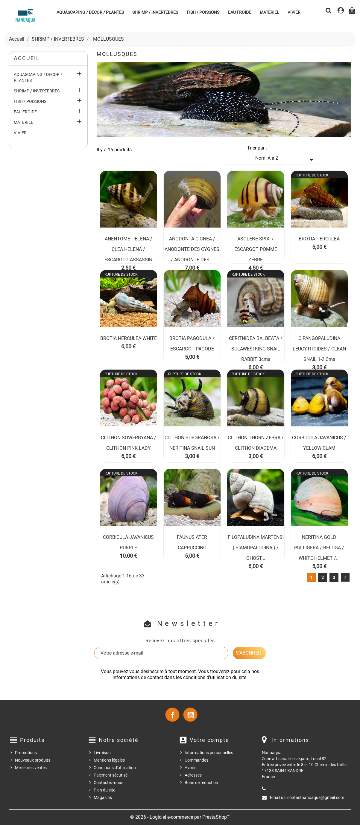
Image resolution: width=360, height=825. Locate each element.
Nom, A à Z (285, 159)
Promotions (26, 752)
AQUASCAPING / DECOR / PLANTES (90, 12)
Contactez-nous (108, 782)
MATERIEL (269, 12)
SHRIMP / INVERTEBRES (155, 12)
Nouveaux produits (32, 760)
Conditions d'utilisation (115, 767)
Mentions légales (109, 760)
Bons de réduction (201, 782)
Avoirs (190, 767)
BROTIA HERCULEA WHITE (128, 338)
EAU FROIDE (239, 12)
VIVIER (294, 12)
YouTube (190, 715)
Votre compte (209, 740)
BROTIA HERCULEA (319, 239)
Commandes (196, 760)
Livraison (102, 752)
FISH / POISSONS (203, 12)
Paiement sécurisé (110, 775)
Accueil (27, 58)
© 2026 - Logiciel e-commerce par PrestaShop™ (180, 817)
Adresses (193, 775)
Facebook (172, 715)
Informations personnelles (209, 752)
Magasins (103, 797)
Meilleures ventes (31, 767)
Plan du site (104, 790)
